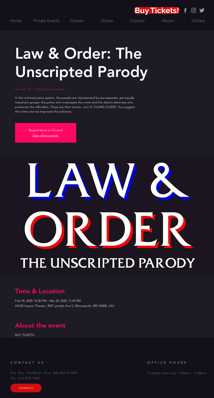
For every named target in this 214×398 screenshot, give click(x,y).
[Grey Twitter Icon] (201, 10)
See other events (46, 135)
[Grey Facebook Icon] (185, 10)
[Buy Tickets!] (157, 10)
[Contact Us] (25, 388)
